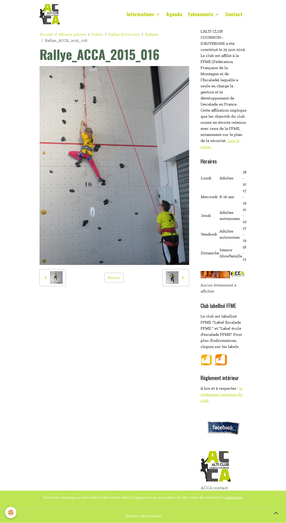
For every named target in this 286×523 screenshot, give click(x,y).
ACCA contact (214, 488)
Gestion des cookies (143, 515)
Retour (114, 277)
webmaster (233, 497)
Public (97, 34)
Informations (141, 14)
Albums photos (72, 34)
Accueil (46, 34)
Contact (233, 14)
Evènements (201, 14)
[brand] (51, 14)
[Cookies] (10, 512)
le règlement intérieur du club (222, 394)
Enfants (151, 34)
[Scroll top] (276, 513)
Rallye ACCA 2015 (124, 34)
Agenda (174, 14)
